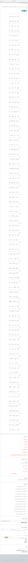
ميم (24, 468)
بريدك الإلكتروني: (13, 529)
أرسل (26, 551)
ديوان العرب (22, 7)
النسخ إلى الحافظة (24, 522)
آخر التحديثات (25, 452)
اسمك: (26, 529)
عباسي (24, 471)
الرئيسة (26, 7)
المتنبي (18, 7)
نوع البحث (25, 550)
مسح (23, 551)
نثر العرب (25, 447)
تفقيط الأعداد (25, 449)
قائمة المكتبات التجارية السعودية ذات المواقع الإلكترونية (19, 455)
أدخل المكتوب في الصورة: (23, 538)
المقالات (25, 444)
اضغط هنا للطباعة (14, 473)
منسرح (24, 466)
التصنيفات (25, 441)
